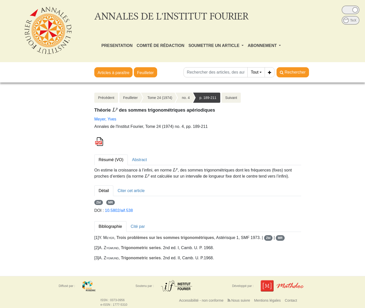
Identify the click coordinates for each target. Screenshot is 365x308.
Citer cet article (131, 191)
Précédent (106, 98)
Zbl (98, 202)
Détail (104, 191)
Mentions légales (267, 300)
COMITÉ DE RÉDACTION (160, 45)
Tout (254, 72)
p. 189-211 (207, 98)
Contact (291, 300)
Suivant (231, 98)
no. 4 (186, 98)
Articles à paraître (113, 73)
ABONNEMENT (263, 45)
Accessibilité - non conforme (201, 300)
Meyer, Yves (105, 119)
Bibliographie (110, 226)
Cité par (138, 226)
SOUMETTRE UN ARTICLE (214, 45)
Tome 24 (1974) (159, 98)
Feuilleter (145, 73)
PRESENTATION (117, 45)
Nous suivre (239, 300)
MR (110, 202)
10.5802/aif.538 (119, 210)
